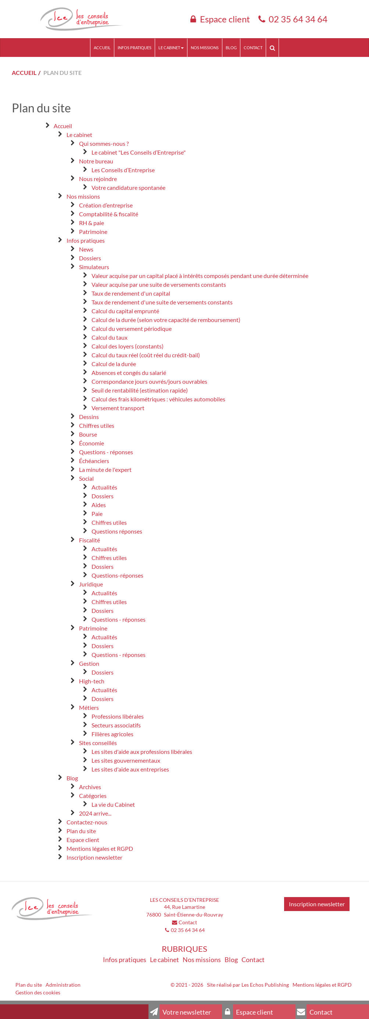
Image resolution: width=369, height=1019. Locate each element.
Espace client (225, 19)
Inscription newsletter (94, 857)
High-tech (91, 680)
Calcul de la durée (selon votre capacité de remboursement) (166, 319)
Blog (231, 47)
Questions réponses (117, 531)
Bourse (88, 434)
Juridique (91, 584)
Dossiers (90, 257)
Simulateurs (94, 266)
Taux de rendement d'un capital (131, 293)
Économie (91, 443)
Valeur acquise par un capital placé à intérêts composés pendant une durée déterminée (200, 275)
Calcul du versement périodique (132, 328)
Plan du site (81, 830)
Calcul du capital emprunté (125, 310)
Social (86, 478)
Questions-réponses (117, 575)
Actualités (104, 487)
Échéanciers (94, 460)
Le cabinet (171, 47)
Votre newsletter (179, 1011)
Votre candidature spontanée (128, 187)
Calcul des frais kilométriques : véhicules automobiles (158, 398)
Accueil (102, 47)
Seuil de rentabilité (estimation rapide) (140, 390)
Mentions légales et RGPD (100, 848)
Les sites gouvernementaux (126, 760)
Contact (253, 47)
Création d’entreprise (106, 205)
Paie (97, 513)
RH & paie (91, 222)
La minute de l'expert (105, 469)
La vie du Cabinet (113, 804)
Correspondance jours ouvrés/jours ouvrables (149, 381)
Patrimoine (93, 231)
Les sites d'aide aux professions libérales (142, 751)
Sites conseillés (98, 742)
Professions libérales (118, 716)
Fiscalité (89, 539)
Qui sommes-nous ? (104, 143)
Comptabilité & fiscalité (108, 213)
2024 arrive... (95, 813)
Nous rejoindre (98, 178)
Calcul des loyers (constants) (128, 346)
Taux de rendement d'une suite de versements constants (162, 302)
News (86, 249)
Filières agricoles (112, 733)
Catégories (93, 795)
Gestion (89, 663)
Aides (99, 504)
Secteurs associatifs (116, 725)
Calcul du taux (110, 337)
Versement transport (118, 407)
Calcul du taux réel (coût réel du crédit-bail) (146, 354)
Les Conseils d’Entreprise (123, 169)
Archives (90, 786)
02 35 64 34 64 (298, 19)
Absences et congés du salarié (129, 372)
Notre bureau (96, 161)
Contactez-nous (87, 822)
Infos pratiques (134, 47)
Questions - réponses (106, 451)
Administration (63, 985)
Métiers (89, 707)
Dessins (89, 416)
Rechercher (274, 48)
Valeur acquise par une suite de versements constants (159, 284)
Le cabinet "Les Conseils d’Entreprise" (139, 152)
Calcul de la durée (114, 363)
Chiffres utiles (96, 425)
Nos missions (205, 47)
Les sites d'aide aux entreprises (130, 769)
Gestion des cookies (37, 992)
